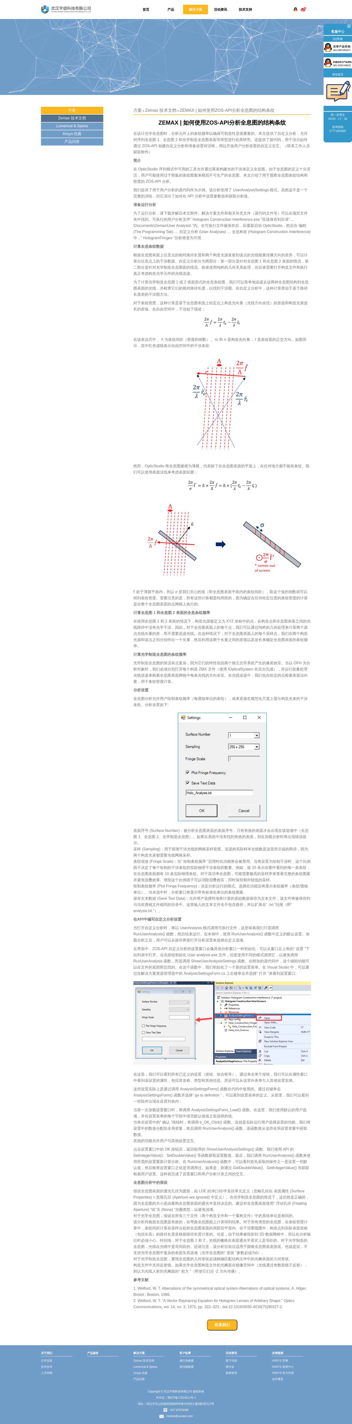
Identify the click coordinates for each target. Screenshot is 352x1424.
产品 (170, 9)
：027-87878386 (176, 1410)
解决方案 (195, 9)
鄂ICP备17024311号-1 (181, 1397)
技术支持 (245, 9)
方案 (72, 110)
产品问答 (72, 142)
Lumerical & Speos (72, 126)
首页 (146, 9)
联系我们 (222, 1325)
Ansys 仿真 (72, 134)
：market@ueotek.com (178, 1416)
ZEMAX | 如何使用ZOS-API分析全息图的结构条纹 (227, 110)
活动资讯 (220, 9)
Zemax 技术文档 (72, 118)
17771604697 (337, 131)
